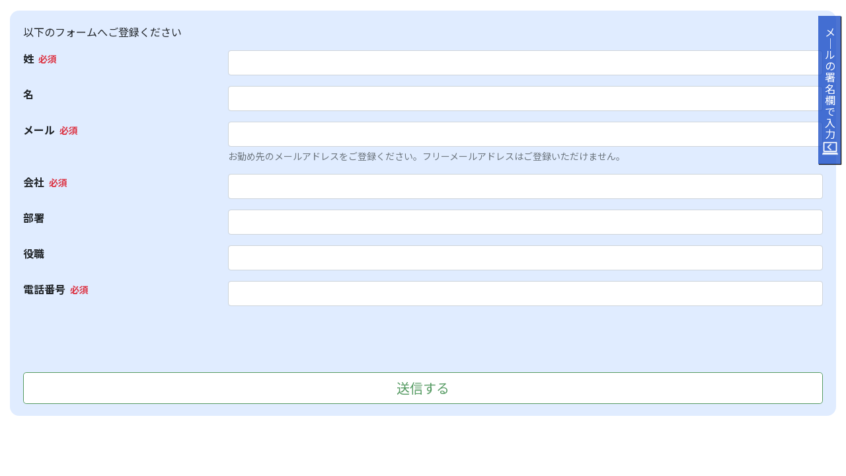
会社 (33, 182)
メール (39, 130)
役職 (33, 253)
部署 (33, 217)
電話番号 (44, 289)
